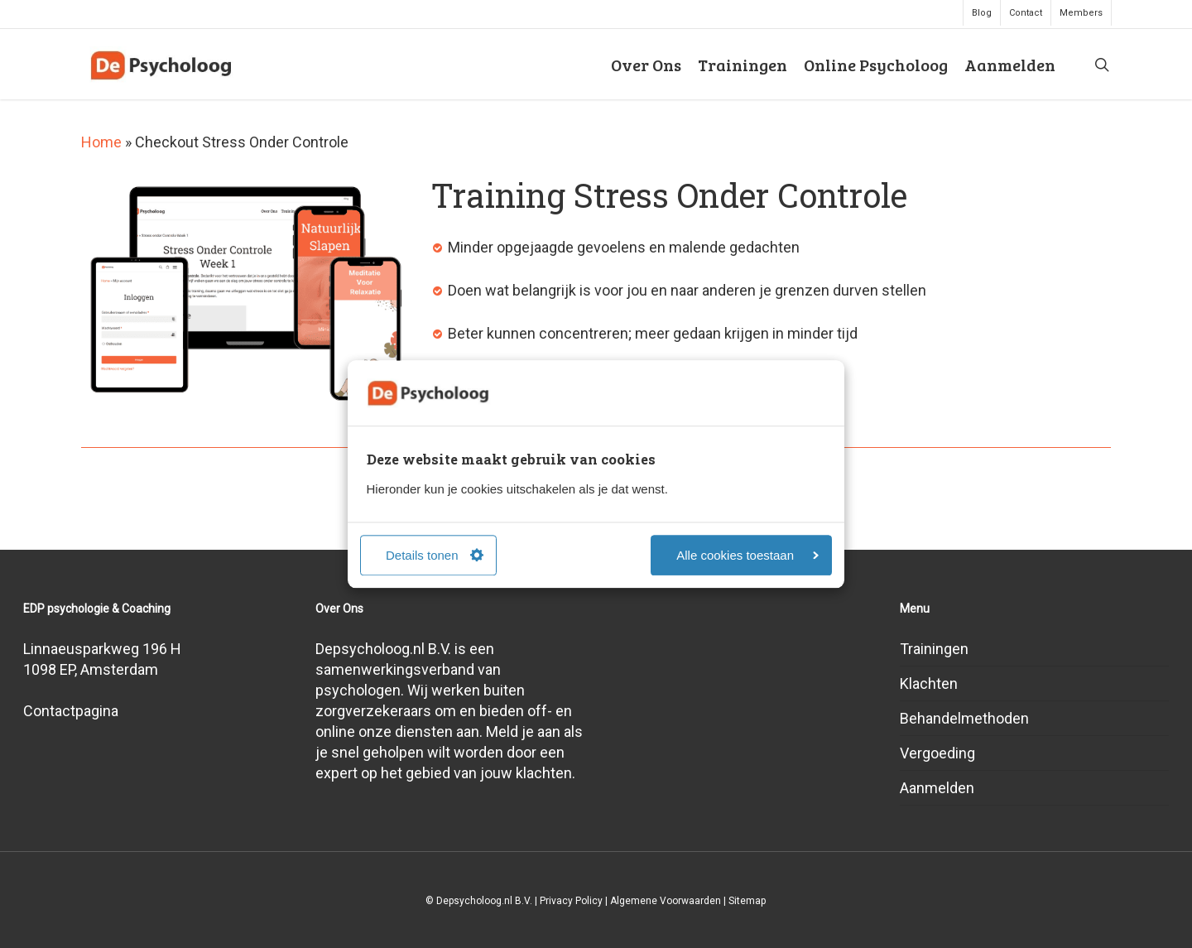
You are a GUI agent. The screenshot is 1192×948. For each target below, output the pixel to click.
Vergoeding (937, 753)
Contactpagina (70, 710)
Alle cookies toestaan (747, 555)
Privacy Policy (571, 901)
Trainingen (934, 648)
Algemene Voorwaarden (665, 901)
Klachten (929, 683)
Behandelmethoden (964, 718)
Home (101, 142)
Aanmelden (937, 787)
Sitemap (747, 901)
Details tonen (434, 555)
